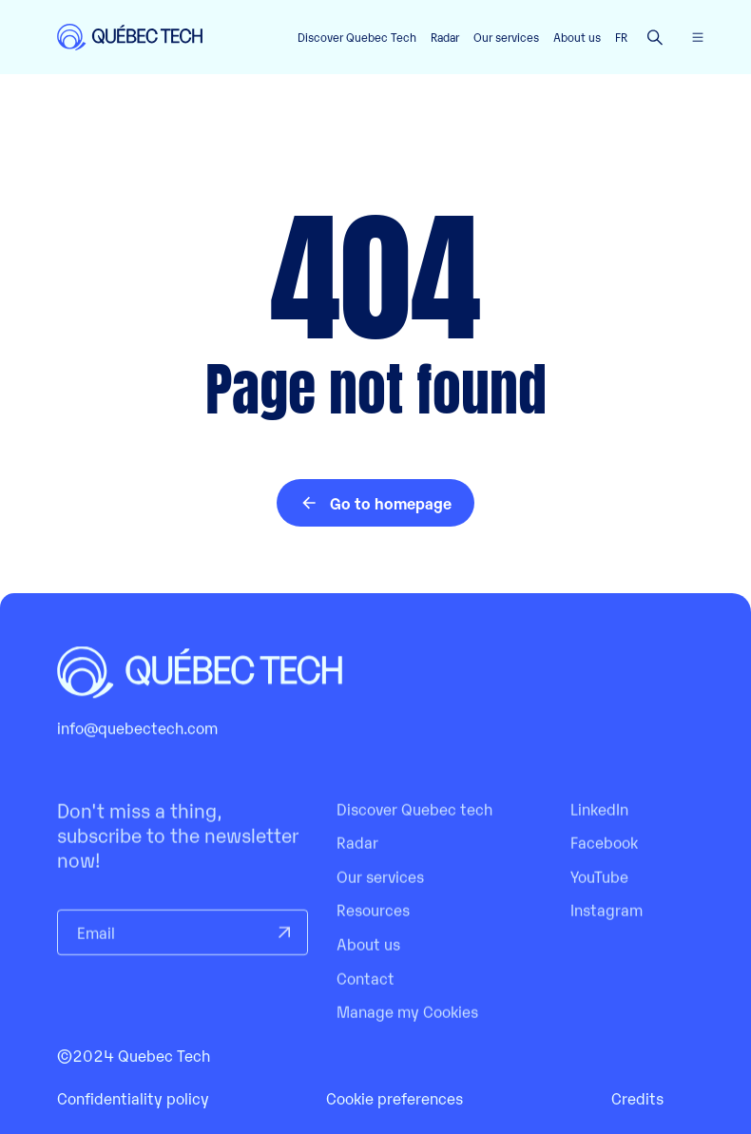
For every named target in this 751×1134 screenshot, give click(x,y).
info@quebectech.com (137, 745)
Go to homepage (375, 502)
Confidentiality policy (133, 1097)
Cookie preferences (394, 1097)
